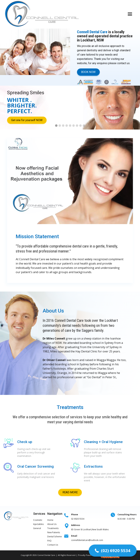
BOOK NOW (88, 72)
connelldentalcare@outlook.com (87, 538)
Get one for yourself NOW (26, 120)
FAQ (49, 540)
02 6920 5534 (77, 516)
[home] (42, 14)
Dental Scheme (54, 536)
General (37, 528)
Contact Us (52, 544)
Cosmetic (37, 520)
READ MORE (70, 492)
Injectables (38, 524)
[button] (130, 14)
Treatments (53, 528)
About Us (51, 524)
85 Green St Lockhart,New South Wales (90, 527)
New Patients (53, 532)
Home (50, 520)
